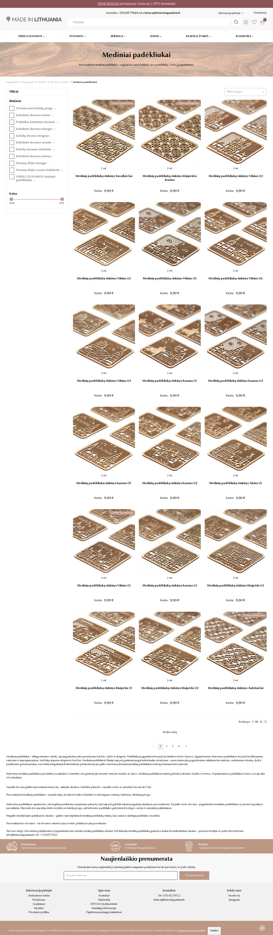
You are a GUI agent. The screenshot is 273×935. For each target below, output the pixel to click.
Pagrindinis (12, 82)
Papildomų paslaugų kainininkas (104, 912)
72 (265, 722)
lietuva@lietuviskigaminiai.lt (162, 13)
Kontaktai (104, 896)
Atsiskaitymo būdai (39, 896)
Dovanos (76, 35)
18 (256, 722)
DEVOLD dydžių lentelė (104, 904)
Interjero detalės (59, 82)
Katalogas (28, 82)
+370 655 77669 (128, 13)
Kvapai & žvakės (197, 35)
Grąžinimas (39, 904)
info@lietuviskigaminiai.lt (20, 835)
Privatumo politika (39, 912)
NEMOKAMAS (108, 4)
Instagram (234, 900)
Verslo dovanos (30, 35)
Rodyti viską (170, 732)
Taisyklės (39, 908)
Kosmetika (243, 35)
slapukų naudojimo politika (191, 930)
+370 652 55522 (171, 896)
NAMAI (42, 82)
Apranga (116, 35)
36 (261, 722)
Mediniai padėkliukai (85, 82)
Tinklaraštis (104, 900)
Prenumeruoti (194, 875)
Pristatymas (260, 13)
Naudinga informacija (104, 908)
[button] (246, 92)
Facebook (234, 896)
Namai (154, 35)
